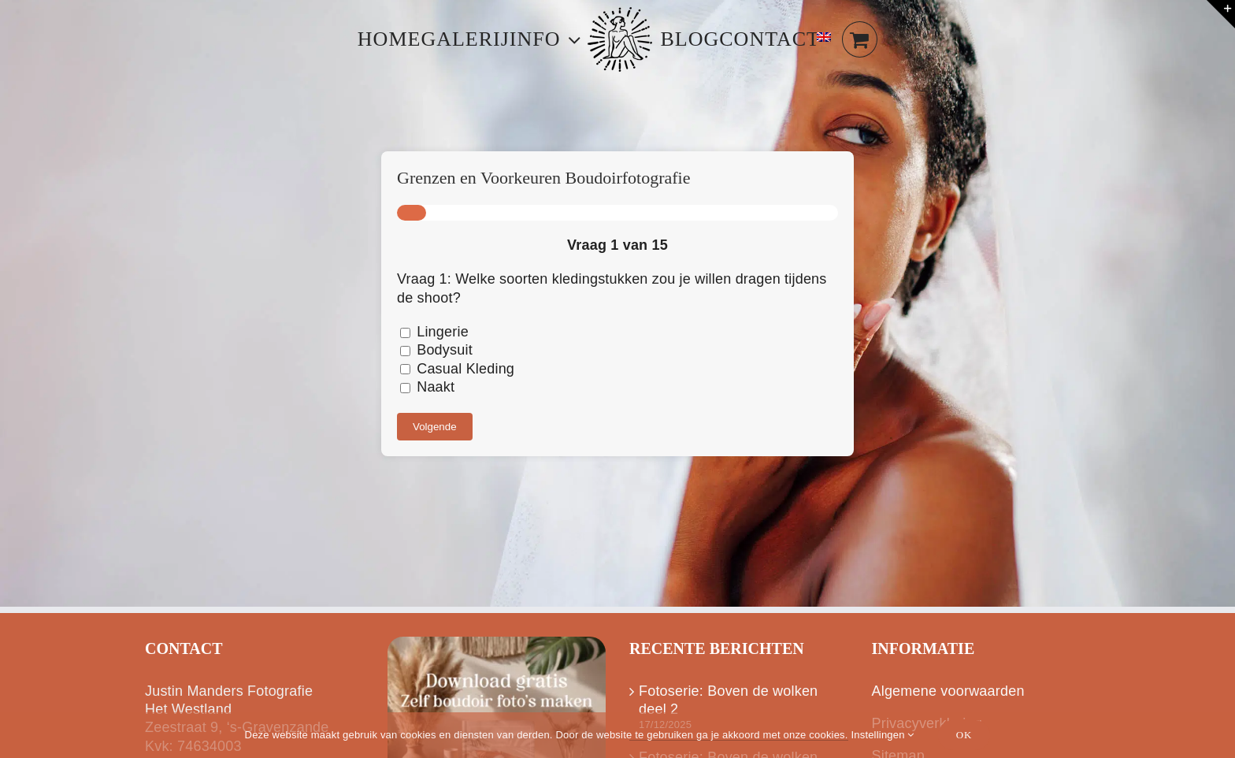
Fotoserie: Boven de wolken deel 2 (728, 700)
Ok (964, 735)
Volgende (435, 427)
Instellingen (882, 735)
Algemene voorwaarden (948, 691)
